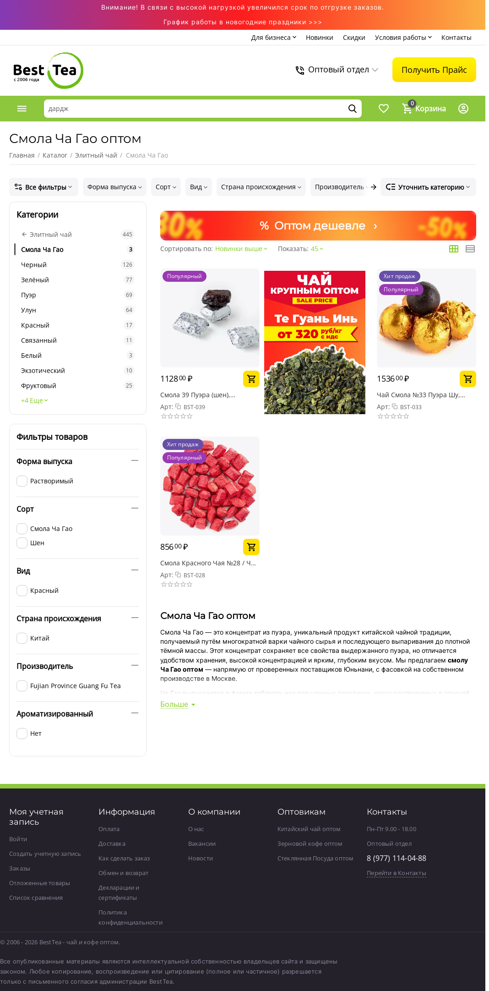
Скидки (354, 37)
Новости (200, 858)
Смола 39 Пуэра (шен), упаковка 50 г (195, 394)
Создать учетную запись (45, 853)
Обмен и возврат (123, 873)
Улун (78, 310)
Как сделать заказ (124, 858)
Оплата (109, 829)
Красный (78, 325)
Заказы (19, 868)
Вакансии (202, 843)
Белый (78, 355)
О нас (196, 829)
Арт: (167, 406)
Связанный (78, 340)
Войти (18, 839)
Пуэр (78, 295)
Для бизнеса (271, 37)
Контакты (456, 37)
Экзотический (78, 370)
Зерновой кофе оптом (310, 843)
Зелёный (78, 280)
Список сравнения (36, 897)
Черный (78, 264)
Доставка (111, 843)
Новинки (319, 37)
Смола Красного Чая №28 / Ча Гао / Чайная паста (207, 562)
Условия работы (400, 37)
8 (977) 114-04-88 (396, 858)
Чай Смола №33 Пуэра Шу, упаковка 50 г (418, 394)
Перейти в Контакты (396, 873)
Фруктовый (78, 385)
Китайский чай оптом (309, 829)
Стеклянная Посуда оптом (315, 858)
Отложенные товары (39, 883)
